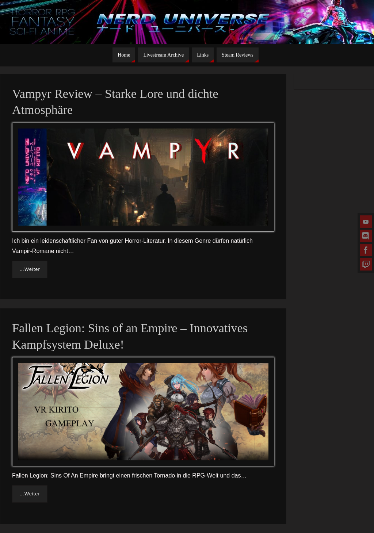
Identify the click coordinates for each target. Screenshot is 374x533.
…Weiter (29, 269)
